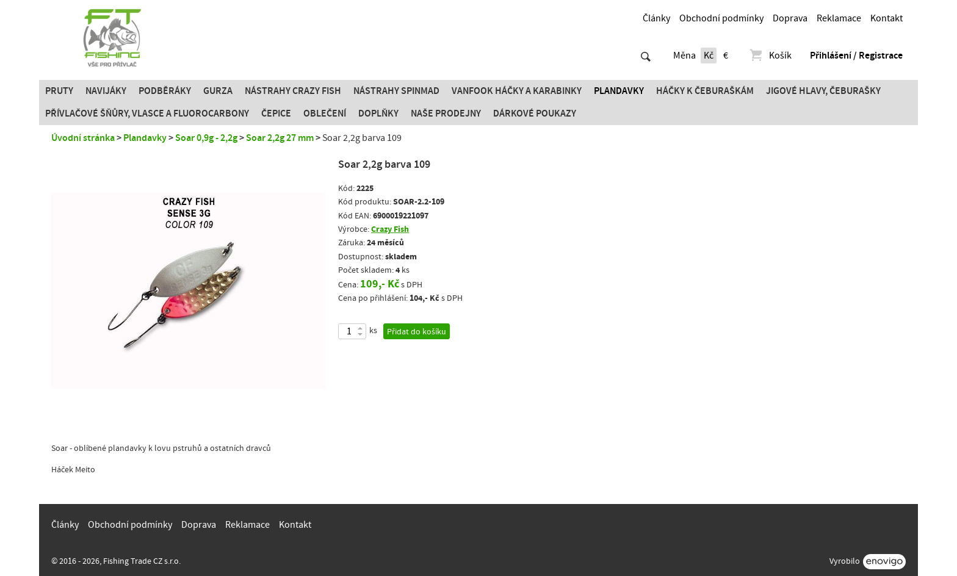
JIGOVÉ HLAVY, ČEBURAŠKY (823, 90)
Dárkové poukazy (534, 113)
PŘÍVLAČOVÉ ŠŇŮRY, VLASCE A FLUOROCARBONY (147, 113)
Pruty (59, 90)
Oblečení (324, 113)
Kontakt (886, 18)
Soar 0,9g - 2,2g (206, 137)
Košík (770, 55)
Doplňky (378, 113)
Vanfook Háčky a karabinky (517, 90)
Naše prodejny (446, 113)
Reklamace (839, 18)
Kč (708, 55)
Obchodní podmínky (721, 18)
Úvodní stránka (83, 137)
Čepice (276, 113)
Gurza (218, 90)
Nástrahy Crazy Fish (293, 90)
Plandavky (619, 90)
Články (656, 18)
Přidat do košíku (416, 332)
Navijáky (105, 90)
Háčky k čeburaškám (705, 90)
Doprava (790, 18)
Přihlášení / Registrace (856, 55)
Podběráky (165, 90)
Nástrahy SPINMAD (396, 90)
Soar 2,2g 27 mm (280, 137)
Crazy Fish (390, 229)
